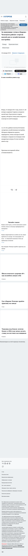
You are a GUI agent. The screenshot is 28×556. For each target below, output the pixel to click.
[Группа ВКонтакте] (3, 463)
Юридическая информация (7, 477)
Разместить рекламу (6, 493)
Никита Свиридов (18, 53)
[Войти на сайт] (25, 16)
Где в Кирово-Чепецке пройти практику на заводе (14, 249)
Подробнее (9, 525)
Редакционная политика (7, 482)
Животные (5, 48)
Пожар (4, 44)
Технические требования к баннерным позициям (12, 490)
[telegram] (16, 190)
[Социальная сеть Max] (20, 74)
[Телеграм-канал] (7, 74)
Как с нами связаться (6, 485)
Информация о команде (7, 480)
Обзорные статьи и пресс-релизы (9, 488)
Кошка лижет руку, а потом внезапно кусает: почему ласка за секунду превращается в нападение (14, 228)
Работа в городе (4, 20)
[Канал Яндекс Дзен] (20, 71)
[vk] (12, 190)
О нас (3, 471)
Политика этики (5, 474)
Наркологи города (14, 20)
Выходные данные (5, 496)
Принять (23, 24)
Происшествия (13, 44)
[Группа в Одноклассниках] (5, 463)
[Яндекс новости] (7, 71)
